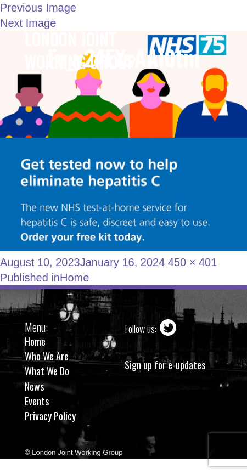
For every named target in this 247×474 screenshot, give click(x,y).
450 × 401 (192, 262)
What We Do (47, 371)
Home (35, 341)
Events (37, 401)
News (34, 386)
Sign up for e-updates (165, 365)
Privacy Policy (50, 416)
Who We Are (47, 356)
